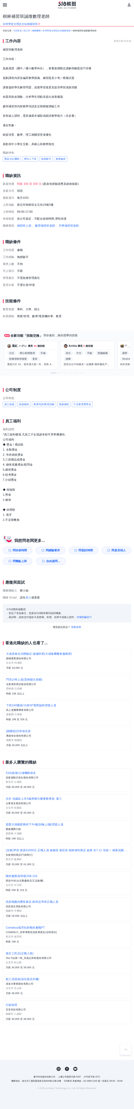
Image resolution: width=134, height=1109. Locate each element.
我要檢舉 (76, 627)
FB (67, 1069)
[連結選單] (5, 5)
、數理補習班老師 (43, 225)
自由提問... (53, 561)
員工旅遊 (9, 404)
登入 (28, 597)
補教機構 (36, 30)
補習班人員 (24, 225)
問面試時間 (86, 550)
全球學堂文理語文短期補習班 (57, 30)
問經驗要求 (53, 550)
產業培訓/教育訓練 (44, 404)
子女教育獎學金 (82, 404)
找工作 (27, 30)
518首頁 (18, 30)
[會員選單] (129, 5)
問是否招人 (118, 550)
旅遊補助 (24, 404)
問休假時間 (20, 550)
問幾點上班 (20, 561)
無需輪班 (61, 158)
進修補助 (64, 404)
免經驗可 (46, 158)
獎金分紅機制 (11, 158)
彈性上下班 (30, 158)
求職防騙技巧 (84, 617)
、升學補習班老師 (67, 225)
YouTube (75, 1069)
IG (59, 1069)
